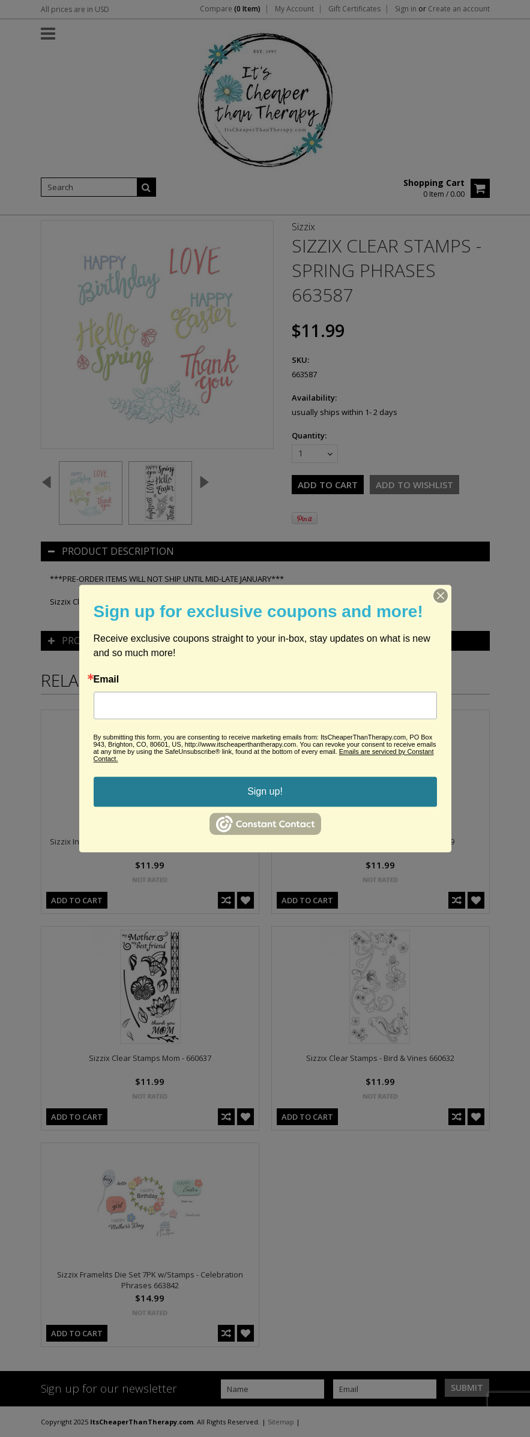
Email (106, 679)
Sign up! (265, 791)
